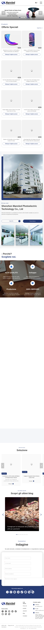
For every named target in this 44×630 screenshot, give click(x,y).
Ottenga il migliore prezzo (11, 65)
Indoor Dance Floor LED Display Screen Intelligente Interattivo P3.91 (32, 92)
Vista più (39, 28)
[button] (19, 17)
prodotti (24, 608)
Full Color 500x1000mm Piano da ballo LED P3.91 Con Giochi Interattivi (11, 92)
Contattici (25, 615)
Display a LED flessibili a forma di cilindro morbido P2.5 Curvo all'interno (32, 62)
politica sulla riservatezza (4, 626)
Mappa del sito (11, 625)
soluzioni (25, 610)
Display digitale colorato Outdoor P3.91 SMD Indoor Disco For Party (11, 121)
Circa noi (25, 605)
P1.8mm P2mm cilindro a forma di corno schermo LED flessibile (32, 121)
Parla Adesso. (33, 221)
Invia (31, 590)
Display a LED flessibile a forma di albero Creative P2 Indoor (11, 151)
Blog (24, 613)
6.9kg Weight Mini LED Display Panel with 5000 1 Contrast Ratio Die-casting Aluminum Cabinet (31, 151)
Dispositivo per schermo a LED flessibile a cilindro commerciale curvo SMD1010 (11, 62)
